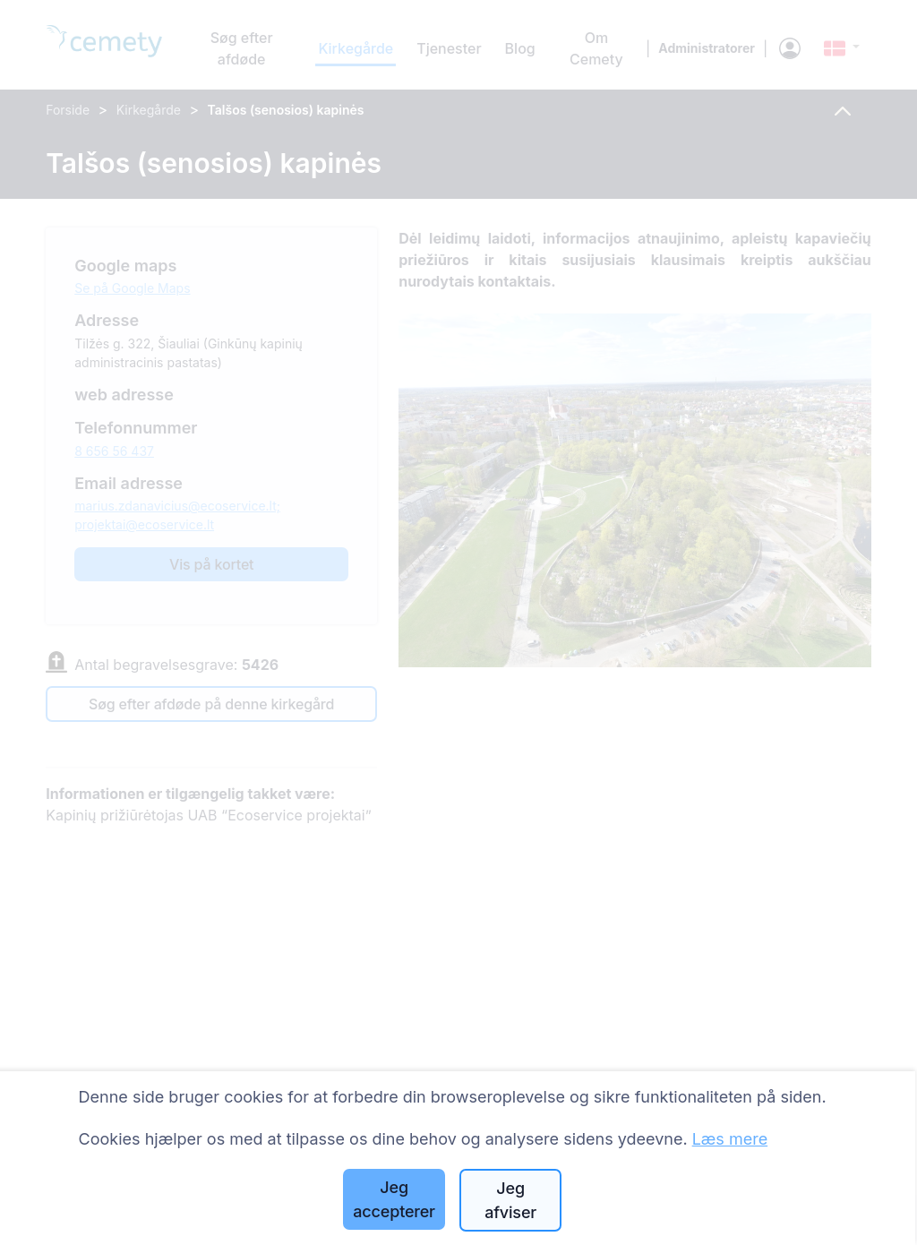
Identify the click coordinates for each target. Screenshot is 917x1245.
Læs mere (730, 1138)
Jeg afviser (510, 1200)
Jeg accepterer (394, 1199)
